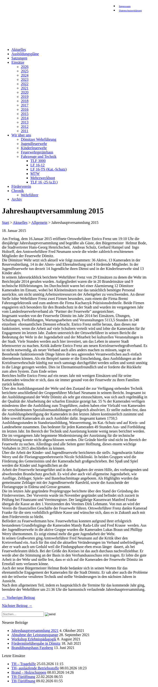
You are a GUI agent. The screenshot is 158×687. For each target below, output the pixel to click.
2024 (24, 75)
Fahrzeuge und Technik (38, 156)
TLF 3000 (38, 161)
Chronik (17, 191)
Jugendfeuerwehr (34, 144)
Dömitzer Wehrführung (38, 139)
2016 (24, 109)
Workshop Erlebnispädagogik (33, 639)
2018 (24, 101)
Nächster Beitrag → (17, 606)
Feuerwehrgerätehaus (37, 152)
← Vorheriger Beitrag (18, 598)
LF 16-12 (37, 165)
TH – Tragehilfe (23, 664)
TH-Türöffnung (23, 677)
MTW (35, 174)
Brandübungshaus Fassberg (32, 648)
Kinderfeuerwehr (34, 148)
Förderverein (21, 186)
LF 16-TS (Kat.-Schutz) (48, 169)
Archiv (16, 199)
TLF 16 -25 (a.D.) (44, 182)
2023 (24, 79)
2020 (24, 92)
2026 (24, 67)
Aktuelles (18, 50)
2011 (24, 131)
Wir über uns (21, 135)
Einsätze (17, 62)
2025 (24, 71)
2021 (24, 88)
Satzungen (19, 58)
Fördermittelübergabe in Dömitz (35, 643)
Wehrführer (29, 195)
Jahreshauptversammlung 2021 (35, 631)
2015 (24, 114)
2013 (24, 122)
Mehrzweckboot (42, 178)
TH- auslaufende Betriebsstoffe (35, 668)
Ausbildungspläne (25, 54)
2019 (24, 97)
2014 (24, 118)
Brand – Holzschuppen (28, 672)
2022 (24, 84)
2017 (24, 105)
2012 (24, 127)
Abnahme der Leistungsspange (34, 635)
